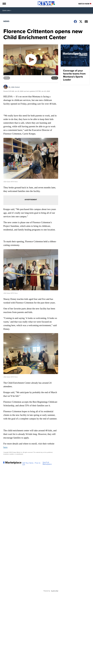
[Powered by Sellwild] (54, 591)
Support (51, 646)
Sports (27, 646)
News (6, 21)
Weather (11, 646)
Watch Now (84, 3)
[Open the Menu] (4, 3)
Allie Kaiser (15, 87)
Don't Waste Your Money (39, 646)
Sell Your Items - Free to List (31, 464)
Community (20, 646)
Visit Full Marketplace (47, 463)
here (5, 447)
